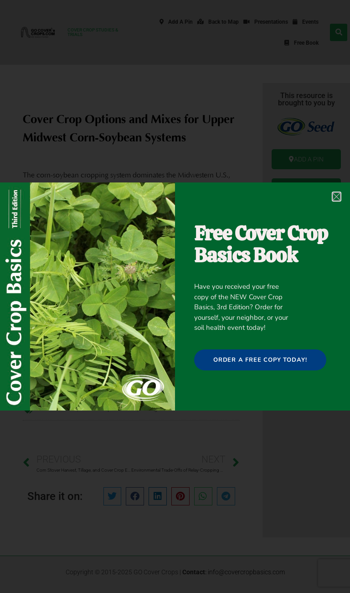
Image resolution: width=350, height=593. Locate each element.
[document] (175, 296)
